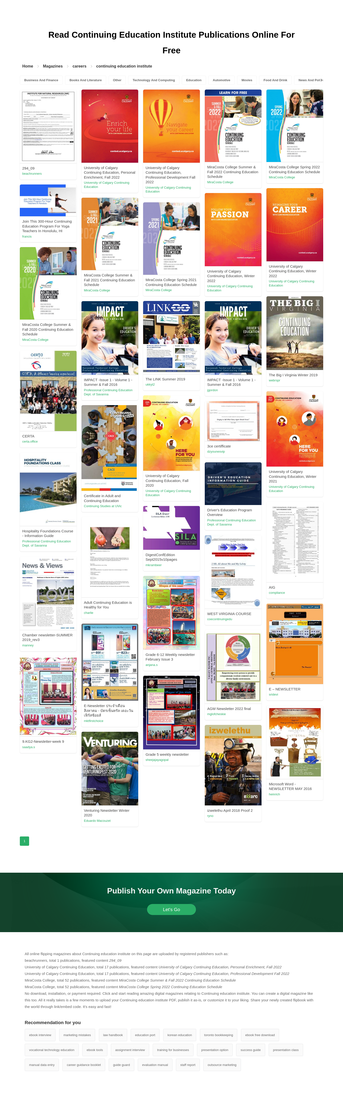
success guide (250, 1050)
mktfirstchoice (93, 721)
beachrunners (32, 173)
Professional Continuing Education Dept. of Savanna (108, 392)
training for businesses (173, 1050)
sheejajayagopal (157, 760)
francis (27, 236)
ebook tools (95, 1050)
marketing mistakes (77, 1035)
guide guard (121, 1065)
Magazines (53, 66)
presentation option (215, 1050)
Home (27, 66)
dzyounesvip (216, 451)
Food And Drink (275, 80)
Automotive (221, 80)
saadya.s (28, 747)
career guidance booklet (84, 1065)
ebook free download (260, 1035)
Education (194, 80)
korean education (180, 1035)
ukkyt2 (150, 384)
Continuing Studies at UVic (103, 506)
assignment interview (130, 1050)
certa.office (30, 441)
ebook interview (40, 1035)
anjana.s (152, 665)
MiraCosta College (220, 182)
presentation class (286, 1050)
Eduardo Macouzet (97, 821)
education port (145, 1035)
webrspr (274, 380)
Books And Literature (85, 80)
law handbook (113, 1035)
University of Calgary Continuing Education (106, 185)
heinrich (274, 794)
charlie (88, 613)
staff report (187, 1065)
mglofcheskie (216, 714)
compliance (277, 593)
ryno (210, 816)
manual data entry (42, 1065)
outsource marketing (222, 1065)
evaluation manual (155, 1065)
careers (79, 66)
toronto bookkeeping (218, 1035)
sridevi (273, 694)
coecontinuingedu (219, 619)
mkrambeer (154, 565)
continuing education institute (124, 66)
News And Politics (312, 80)
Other (117, 80)
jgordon (212, 390)
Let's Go (171, 909)
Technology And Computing (154, 80)
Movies (246, 80)
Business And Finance (41, 80)
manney (28, 645)
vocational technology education (51, 1050)
